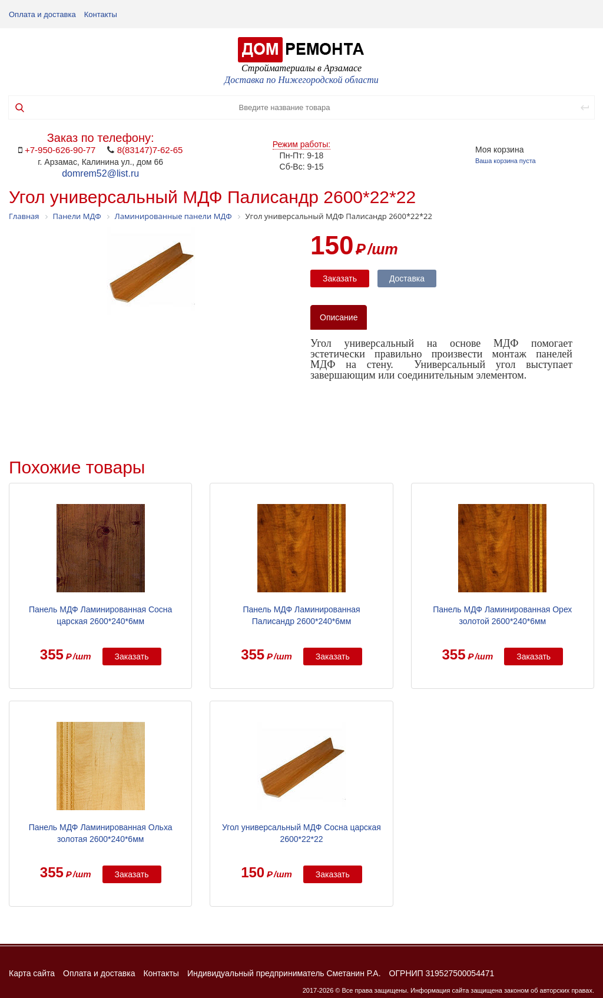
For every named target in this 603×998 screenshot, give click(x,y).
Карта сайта (32, 973)
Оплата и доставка (42, 14)
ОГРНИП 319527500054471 (442, 973)
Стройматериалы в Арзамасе (301, 68)
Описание (338, 317)
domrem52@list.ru (100, 173)
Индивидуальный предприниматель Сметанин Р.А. (284, 973)
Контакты (100, 14)
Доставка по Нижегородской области (301, 80)
